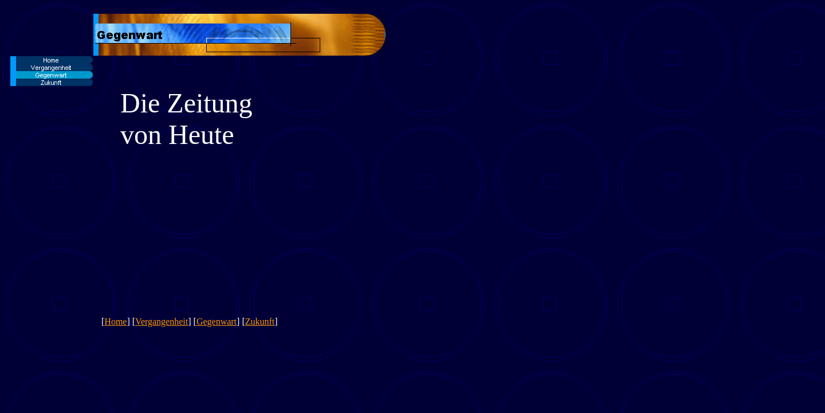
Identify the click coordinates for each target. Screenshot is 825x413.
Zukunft (260, 321)
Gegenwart (217, 321)
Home (115, 321)
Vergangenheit (161, 321)
